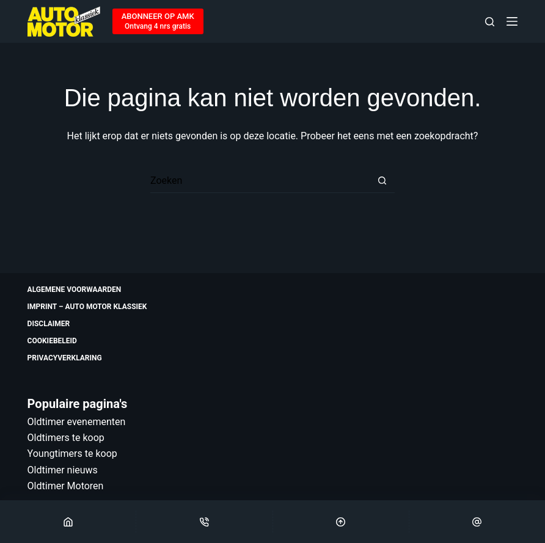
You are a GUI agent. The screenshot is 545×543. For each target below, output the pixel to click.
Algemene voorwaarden (74, 289)
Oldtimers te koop (65, 437)
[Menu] (512, 21)
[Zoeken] (489, 21)
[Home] (67, 522)
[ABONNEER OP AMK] (157, 21)
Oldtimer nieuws (62, 470)
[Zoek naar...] (260, 181)
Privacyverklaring (64, 358)
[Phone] (204, 522)
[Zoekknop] (382, 181)
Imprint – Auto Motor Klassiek (87, 306)
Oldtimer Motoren (65, 486)
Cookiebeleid (52, 341)
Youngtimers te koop (72, 453)
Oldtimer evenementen (76, 422)
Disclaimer (48, 323)
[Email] (477, 522)
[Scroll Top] (340, 522)
